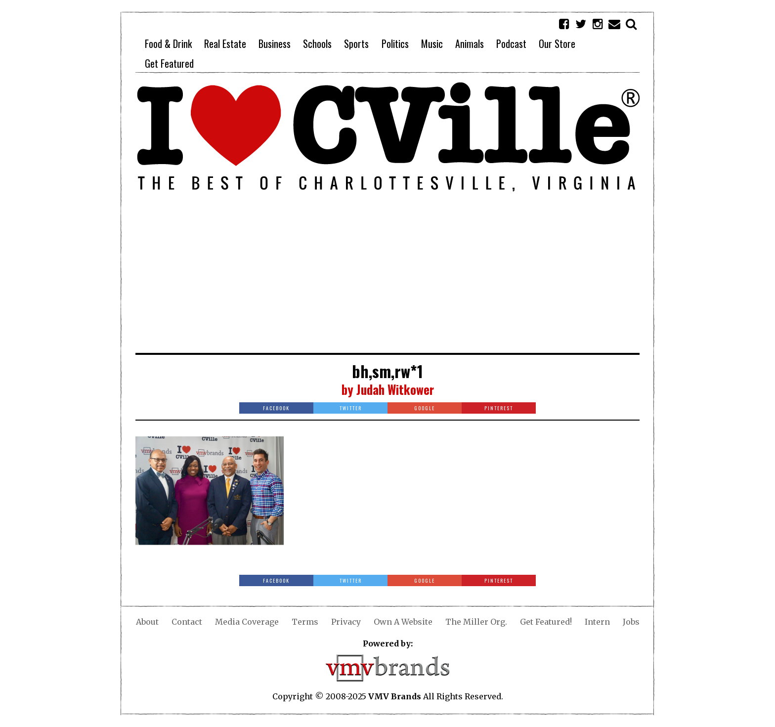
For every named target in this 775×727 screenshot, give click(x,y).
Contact (187, 622)
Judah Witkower (395, 389)
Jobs (631, 622)
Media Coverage (247, 622)
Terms (305, 622)
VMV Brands (394, 696)
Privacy (346, 622)
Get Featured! (546, 622)
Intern (597, 622)
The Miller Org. (476, 622)
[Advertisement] (387, 279)
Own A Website (403, 622)
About (147, 622)
